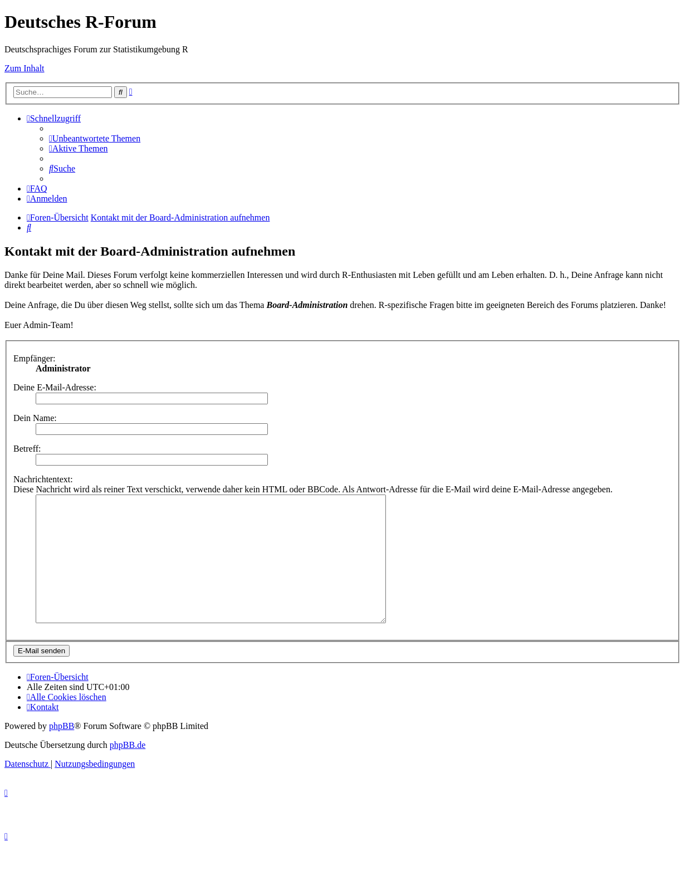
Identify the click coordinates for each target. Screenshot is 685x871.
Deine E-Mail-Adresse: (54, 387)
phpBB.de (127, 770)
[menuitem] (94, 138)
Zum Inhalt (24, 68)
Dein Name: (35, 418)
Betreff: (27, 448)
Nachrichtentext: (43, 479)
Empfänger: (34, 358)
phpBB (61, 751)
